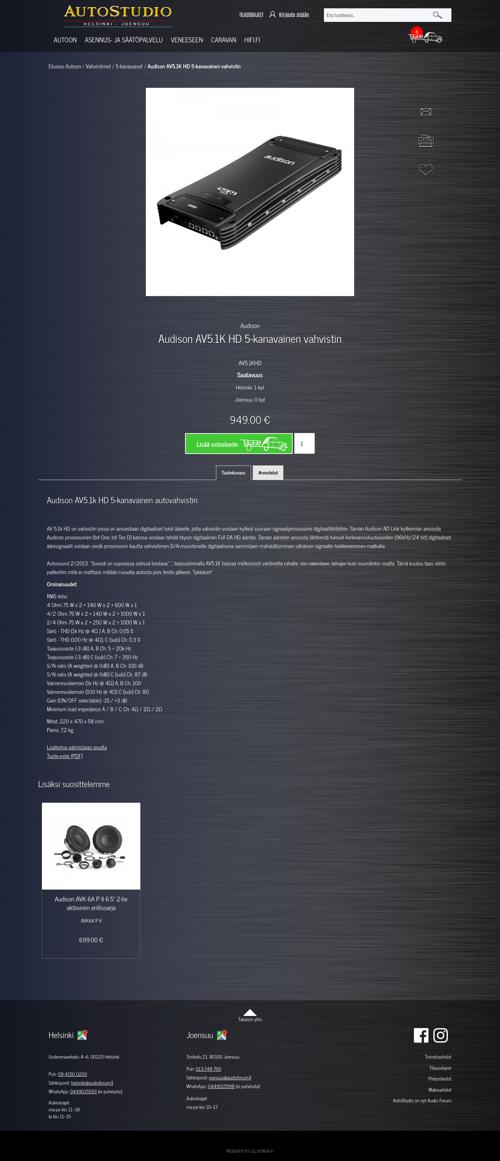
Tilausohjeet (440, 1068)
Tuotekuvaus (233, 473)
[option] (169, 308)
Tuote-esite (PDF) (65, 755)
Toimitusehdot (438, 1057)
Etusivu (56, 66)
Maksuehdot (439, 1090)
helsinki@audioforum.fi (92, 1083)
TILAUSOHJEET (251, 14)
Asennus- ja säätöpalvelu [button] (123, 39)
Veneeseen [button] (187, 39)
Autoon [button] (65, 39)
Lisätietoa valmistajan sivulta (77, 747)
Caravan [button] (223, 39)
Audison (250, 325)
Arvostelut (268, 473)
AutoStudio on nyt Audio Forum (422, 1100)
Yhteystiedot (439, 1079)
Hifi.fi (252, 39)
